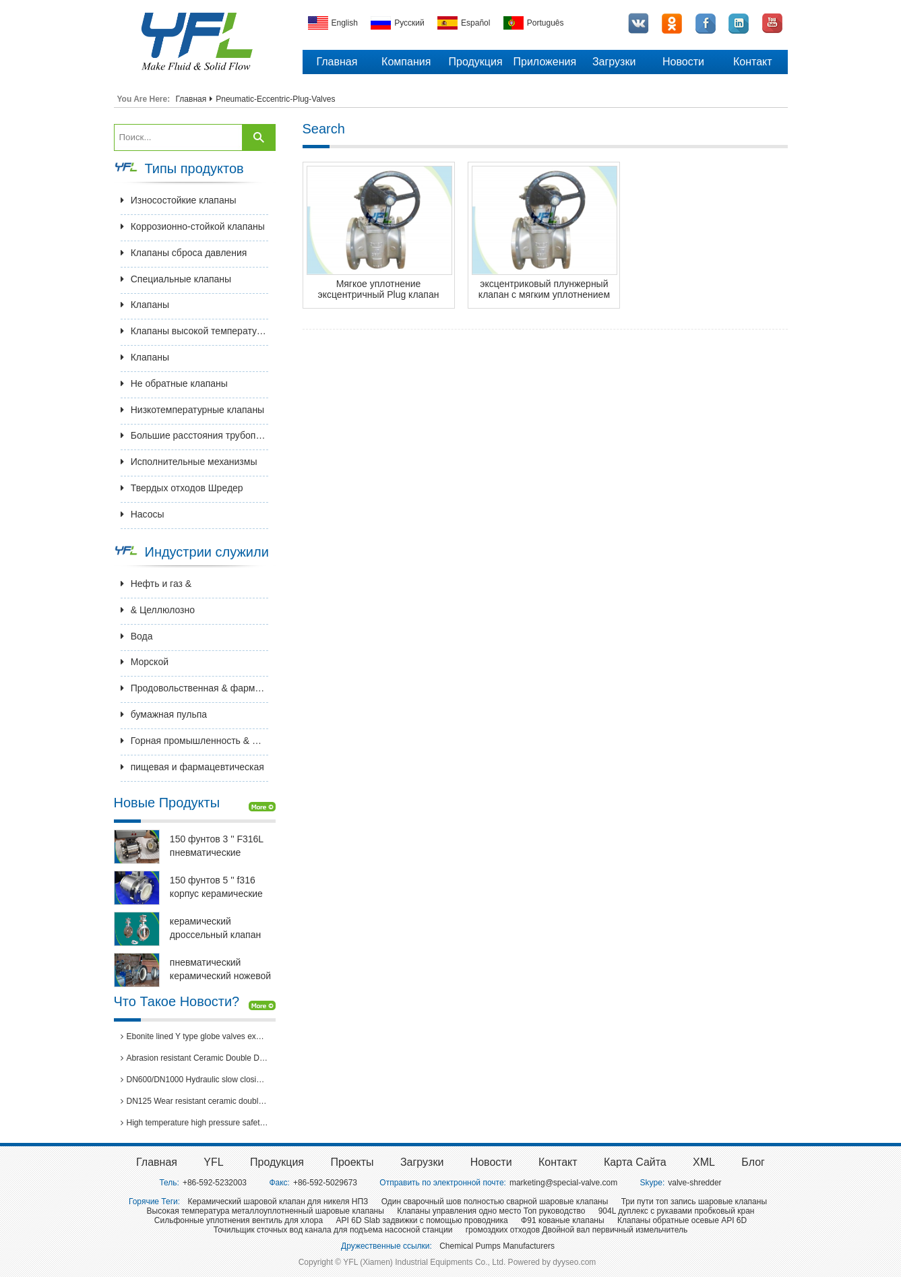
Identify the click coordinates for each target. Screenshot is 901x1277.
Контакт (752, 61)
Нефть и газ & (156, 583)
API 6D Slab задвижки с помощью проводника (422, 1220)
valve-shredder (694, 1182)
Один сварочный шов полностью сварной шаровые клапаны (495, 1201)
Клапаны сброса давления (184, 252)
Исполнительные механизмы (189, 461)
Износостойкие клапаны (179, 200)
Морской (144, 661)
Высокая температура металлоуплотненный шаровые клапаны (265, 1211)
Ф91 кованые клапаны (562, 1220)
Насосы (142, 514)
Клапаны (145, 304)
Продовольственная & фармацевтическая (195, 688)
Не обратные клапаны (174, 383)
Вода (137, 636)
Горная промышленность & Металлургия (195, 740)
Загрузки (613, 61)
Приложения (545, 61)
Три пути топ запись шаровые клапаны (694, 1201)
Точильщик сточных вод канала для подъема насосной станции (333, 1230)
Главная (336, 61)
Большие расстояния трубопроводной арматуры (195, 435)
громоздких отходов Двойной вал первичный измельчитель (576, 1230)
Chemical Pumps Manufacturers (497, 1246)
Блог (753, 1162)
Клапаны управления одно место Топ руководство (491, 1211)
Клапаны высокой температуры (195, 330)
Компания (406, 61)
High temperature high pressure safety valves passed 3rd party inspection (195, 1122)
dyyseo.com (574, 1262)
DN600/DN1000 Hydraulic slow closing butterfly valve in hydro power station (195, 1079)
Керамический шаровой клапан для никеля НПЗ (277, 1201)
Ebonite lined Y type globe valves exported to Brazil (195, 1036)
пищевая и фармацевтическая (192, 766)
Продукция (476, 61)
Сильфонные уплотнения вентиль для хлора (238, 1220)
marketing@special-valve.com (563, 1182)
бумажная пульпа (164, 714)
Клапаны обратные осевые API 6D (682, 1220)
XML (704, 1162)
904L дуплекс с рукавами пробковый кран (676, 1211)
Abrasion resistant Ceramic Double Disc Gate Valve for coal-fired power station (195, 1058)
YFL (213, 1162)
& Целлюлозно (158, 609)
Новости (683, 61)
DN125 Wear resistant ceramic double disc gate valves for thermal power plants (195, 1101)
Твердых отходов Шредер (182, 487)
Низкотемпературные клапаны (192, 409)
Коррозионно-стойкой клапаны (193, 226)
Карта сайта (635, 1162)
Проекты (351, 1162)
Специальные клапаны (176, 279)
